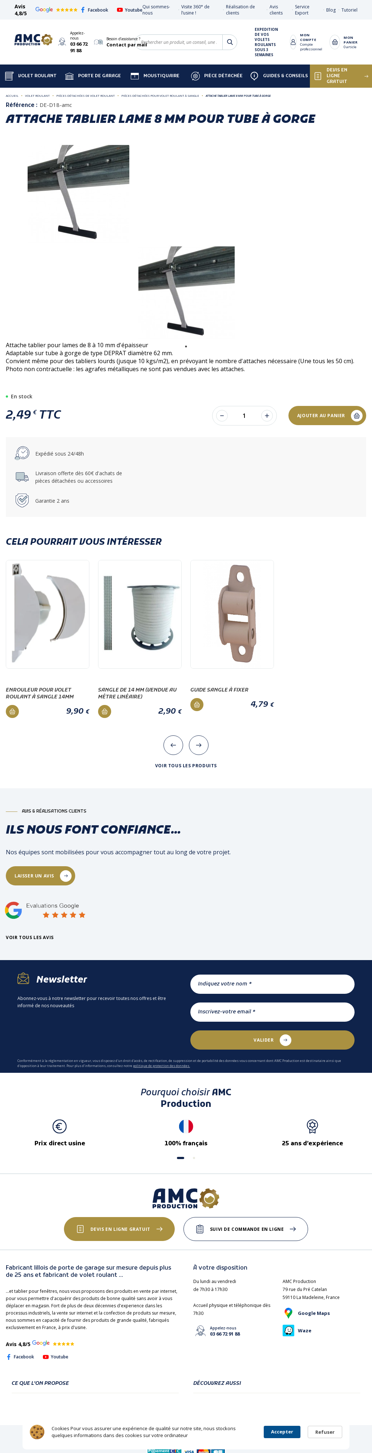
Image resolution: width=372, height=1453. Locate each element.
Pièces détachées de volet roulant (85, 95)
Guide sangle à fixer (219, 690)
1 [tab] (186, 346)
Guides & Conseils (279, 76)
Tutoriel (349, 10)
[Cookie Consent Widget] (186, 1432)
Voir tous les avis (30, 937)
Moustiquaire (154, 76)
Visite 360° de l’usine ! (195, 10)
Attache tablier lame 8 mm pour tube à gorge (238, 95)
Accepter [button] (282, 1431)
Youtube (129, 10)
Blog (331, 10)
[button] (180, 1158)
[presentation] (173, 745)
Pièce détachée (217, 76)
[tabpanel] (186, 293)
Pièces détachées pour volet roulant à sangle (160, 95)
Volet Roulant (31, 76)
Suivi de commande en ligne (247, 1229)
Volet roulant (37, 95)
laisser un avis (34, 876)
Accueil (12, 95)
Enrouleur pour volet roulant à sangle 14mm (40, 694)
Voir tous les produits (186, 766)
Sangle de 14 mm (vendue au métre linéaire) (137, 694)
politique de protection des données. (161, 1065)
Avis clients (276, 10)
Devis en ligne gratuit (120, 1229)
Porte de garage (93, 76)
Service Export (302, 10)
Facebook (94, 10)
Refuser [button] (325, 1432)
